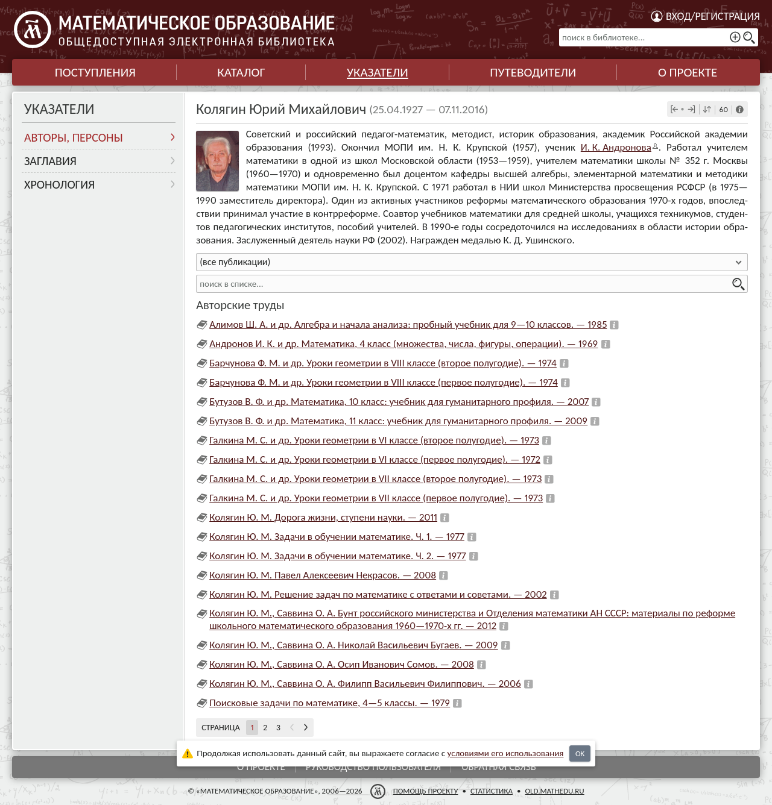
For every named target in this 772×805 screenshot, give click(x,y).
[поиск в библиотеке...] (658, 37)
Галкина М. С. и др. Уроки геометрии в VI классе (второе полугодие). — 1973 (374, 440)
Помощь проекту (425, 790)
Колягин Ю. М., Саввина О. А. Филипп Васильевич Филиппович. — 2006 (365, 683)
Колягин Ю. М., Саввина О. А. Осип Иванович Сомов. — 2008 (341, 664)
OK (579, 753)
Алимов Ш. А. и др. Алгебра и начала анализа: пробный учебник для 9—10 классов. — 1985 (408, 324)
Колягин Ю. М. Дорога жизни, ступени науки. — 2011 (323, 517)
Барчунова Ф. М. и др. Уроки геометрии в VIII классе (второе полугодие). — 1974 (383, 363)
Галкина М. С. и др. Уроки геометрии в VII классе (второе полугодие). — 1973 (375, 478)
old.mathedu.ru (554, 790)
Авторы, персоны (73, 137)
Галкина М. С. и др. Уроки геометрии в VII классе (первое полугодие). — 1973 (376, 498)
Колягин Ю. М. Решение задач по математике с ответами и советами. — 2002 (377, 594)
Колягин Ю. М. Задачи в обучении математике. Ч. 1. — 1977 (336, 536)
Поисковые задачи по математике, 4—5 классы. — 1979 (329, 703)
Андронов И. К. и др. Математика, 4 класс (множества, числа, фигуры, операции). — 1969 (403, 343)
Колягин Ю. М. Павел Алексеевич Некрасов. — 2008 (322, 575)
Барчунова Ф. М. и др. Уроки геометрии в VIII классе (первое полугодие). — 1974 (383, 382)
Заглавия (50, 161)
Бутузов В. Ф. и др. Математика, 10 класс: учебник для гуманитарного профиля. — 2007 (399, 401)
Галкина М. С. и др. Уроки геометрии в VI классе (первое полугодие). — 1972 (374, 459)
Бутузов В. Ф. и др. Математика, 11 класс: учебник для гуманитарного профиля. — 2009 (398, 421)
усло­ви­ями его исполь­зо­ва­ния (506, 753)
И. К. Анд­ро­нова (616, 147)
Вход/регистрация (713, 16)
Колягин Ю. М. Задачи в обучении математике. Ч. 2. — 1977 (337, 556)
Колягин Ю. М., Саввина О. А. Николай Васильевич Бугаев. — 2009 (353, 645)
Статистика (491, 790)
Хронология (59, 184)
